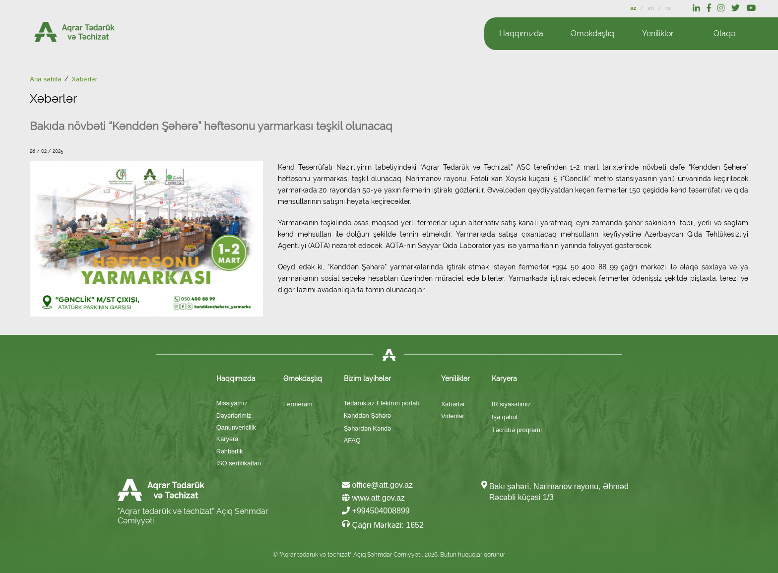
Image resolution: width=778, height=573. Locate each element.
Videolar (452, 416)
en (651, 8)
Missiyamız (232, 403)
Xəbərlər (453, 404)
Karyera (227, 439)
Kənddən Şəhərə (367, 415)
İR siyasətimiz (511, 404)
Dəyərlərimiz (234, 415)
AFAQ (352, 440)
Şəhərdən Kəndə (367, 428)
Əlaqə (724, 33)
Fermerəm (298, 404)
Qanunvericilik (236, 427)
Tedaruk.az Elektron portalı (381, 403)
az (634, 8)
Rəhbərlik (229, 451)
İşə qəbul (505, 417)
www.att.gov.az (373, 498)
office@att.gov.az (377, 485)
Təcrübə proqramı (517, 430)
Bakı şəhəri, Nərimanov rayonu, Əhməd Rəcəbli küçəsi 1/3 (559, 492)
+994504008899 (376, 511)
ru (667, 8)
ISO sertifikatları (238, 463)
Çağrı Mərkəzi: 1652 (383, 524)
